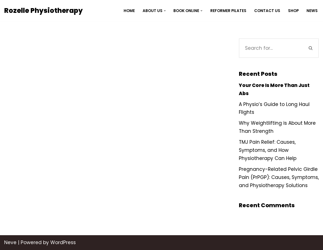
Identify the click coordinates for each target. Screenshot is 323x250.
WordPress (63, 242)
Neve (10, 242)
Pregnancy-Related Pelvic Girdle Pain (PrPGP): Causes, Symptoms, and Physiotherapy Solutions (279, 177)
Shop (293, 10)
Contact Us (267, 10)
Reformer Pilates (228, 10)
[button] (165, 11)
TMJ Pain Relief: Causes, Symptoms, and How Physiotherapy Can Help (267, 150)
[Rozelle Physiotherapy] (43, 10)
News (312, 10)
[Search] (271, 48)
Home (129, 10)
